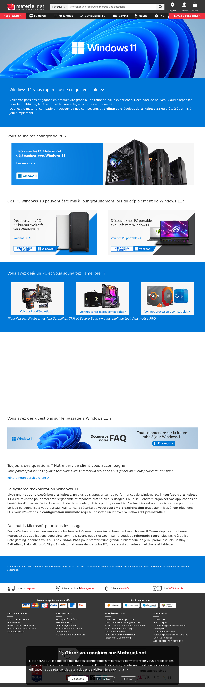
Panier (195, 10)
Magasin (172, 10)
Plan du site (159, 619)
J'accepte (78, 679)
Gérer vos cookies (162, 637)
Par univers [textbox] (58, 7)
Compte (184, 10)
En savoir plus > (116, 669)
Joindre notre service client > (28, 477)
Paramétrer (104, 679)
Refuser (128, 679)
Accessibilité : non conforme (168, 640)
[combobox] (59, 7)
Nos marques (160, 622)
